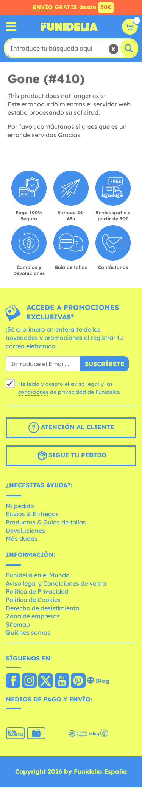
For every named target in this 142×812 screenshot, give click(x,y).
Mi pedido (20, 506)
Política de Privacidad (37, 591)
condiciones (33, 392)
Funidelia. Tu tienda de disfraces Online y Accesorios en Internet (69, 26)
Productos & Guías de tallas (46, 522)
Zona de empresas (33, 616)
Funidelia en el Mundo (38, 575)
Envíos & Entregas (32, 514)
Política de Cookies (33, 599)
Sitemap (18, 624)
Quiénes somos (28, 632)
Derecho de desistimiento (43, 608)
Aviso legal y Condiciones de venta (56, 583)
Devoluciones (25, 530)
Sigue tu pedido (71, 455)
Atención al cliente (71, 427)
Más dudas (21, 538)
